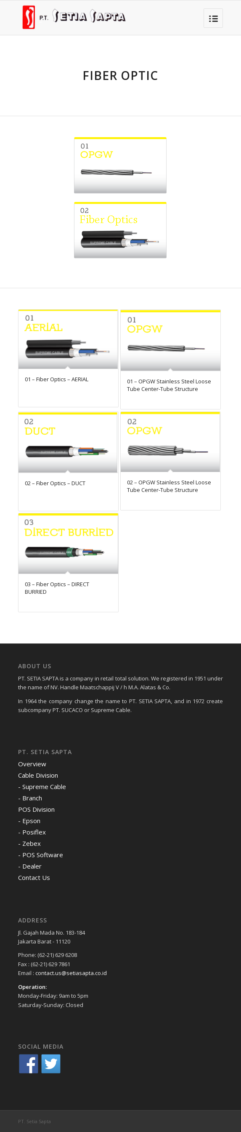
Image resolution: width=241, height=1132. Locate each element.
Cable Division (38, 775)
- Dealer (30, 866)
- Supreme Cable (42, 786)
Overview (32, 764)
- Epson (29, 820)
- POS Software (40, 854)
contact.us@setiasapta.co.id (71, 973)
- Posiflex (32, 832)
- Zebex (29, 843)
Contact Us (34, 877)
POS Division (36, 809)
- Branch (30, 798)
